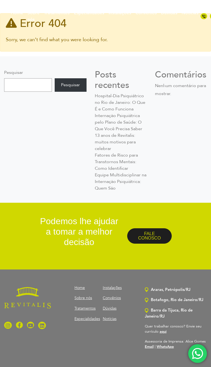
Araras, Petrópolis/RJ (167, 290)
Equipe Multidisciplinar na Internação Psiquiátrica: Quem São (120, 182)
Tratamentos (57, 13)
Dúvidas (169, 13)
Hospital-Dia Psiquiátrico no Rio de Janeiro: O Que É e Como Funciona (120, 103)
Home (17, 13)
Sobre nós (33, 16)
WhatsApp (165, 347)
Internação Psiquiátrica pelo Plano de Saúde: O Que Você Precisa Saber (118, 122)
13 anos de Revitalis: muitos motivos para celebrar (115, 142)
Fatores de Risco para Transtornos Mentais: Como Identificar (116, 162)
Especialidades (89, 13)
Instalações (120, 13)
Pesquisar (13, 73)
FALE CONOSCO (149, 235)
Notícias (190, 13)
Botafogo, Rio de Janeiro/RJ (174, 300)
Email (149, 347)
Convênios (146, 13)
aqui (163, 331)
